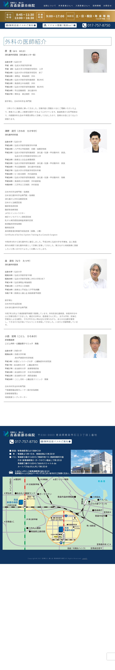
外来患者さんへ (65, 5)
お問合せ (107, 5)
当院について (50, 5)
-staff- (84, 558)
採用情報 (97, 5)
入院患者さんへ (83, 5)
